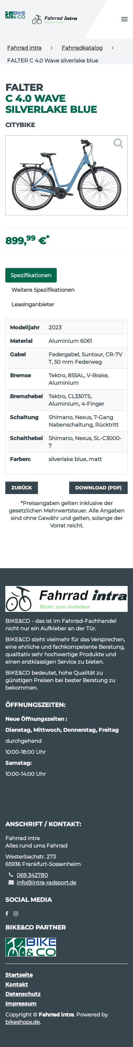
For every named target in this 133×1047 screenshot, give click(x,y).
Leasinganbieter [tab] (32, 304)
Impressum (21, 1003)
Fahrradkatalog (82, 47)
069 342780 (32, 875)
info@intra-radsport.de (46, 882)
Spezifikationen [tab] (31, 275)
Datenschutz (22, 994)
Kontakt (16, 984)
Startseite (19, 974)
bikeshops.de (22, 1022)
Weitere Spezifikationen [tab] (42, 289)
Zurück (21, 487)
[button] (124, 19)
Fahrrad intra (24, 47)
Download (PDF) (98, 487)
